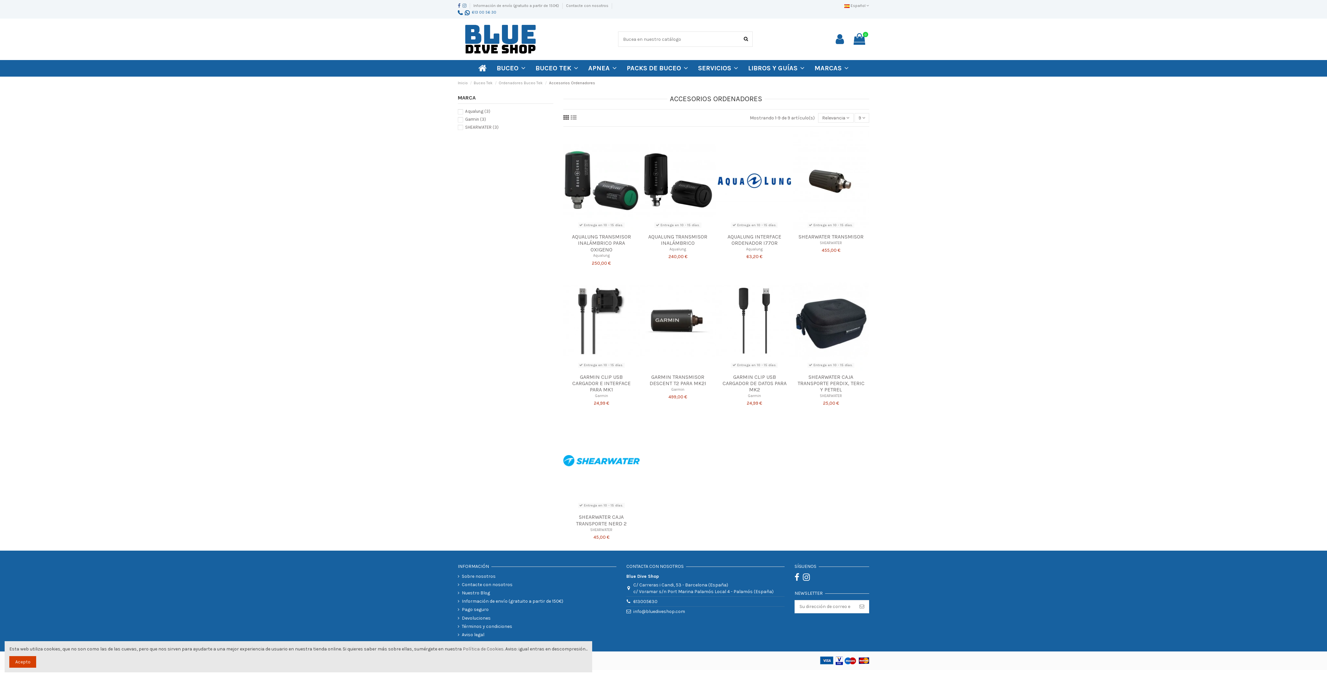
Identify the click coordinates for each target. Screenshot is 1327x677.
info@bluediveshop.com (659, 611)
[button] (831, 68)
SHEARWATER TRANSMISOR (831, 237)
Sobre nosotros (479, 576)
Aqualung (601, 255)
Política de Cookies (483, 649)
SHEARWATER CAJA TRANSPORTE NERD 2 (601, 520)
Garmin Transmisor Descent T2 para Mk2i (678, 380)
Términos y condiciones (487, 626)
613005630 (645, 601)
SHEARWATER (831, 243)
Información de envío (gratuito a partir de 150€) (516, 5)
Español (856, 5)
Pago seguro (475, 609)
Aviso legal (473, 635)
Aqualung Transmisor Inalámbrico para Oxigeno (601, 243)
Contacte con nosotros (587, 5)
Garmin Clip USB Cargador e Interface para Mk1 (601, 383)
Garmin (601, 396)
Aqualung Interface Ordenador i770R (754, 240)
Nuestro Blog (476, 593)
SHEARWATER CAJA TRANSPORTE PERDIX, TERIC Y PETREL (831, 383)
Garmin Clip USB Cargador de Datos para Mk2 (755, 383)
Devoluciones (476, 618)
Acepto (23, 662)
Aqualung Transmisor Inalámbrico (677, 240)
